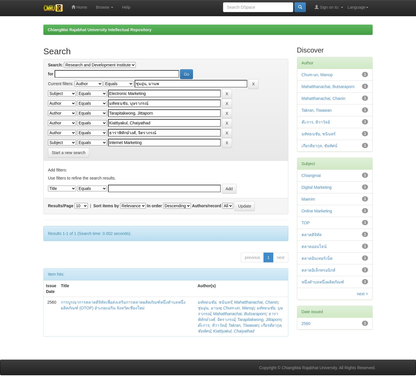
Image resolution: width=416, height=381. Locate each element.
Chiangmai (311, 175)
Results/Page (60, 205)
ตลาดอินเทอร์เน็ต (317, 258)
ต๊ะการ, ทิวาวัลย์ (212, 325)
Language (358, 7)
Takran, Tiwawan (243, 325)
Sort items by (106, 205)
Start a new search (69, 152)
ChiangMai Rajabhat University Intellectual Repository (99, 29)
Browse (105, 7)
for (50, 74)
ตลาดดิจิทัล (312, 234)
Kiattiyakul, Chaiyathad (233, 331)
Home (79, 7)
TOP (306, 223)
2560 (306, 323)
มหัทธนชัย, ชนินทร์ (215, 302)
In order (154, 205)
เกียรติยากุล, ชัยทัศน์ (320, 145)
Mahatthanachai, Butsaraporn (239, 313)
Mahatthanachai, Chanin (256, 302)
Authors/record (206, 205)
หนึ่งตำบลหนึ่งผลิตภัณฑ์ (323, 282)
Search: (55, 65)
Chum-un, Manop (238, 308)
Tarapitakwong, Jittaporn (259, 319)
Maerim (308, 199)
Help (126, 7)
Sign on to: (329, 7)
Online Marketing (317, 211)
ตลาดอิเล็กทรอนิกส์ (318, 270)
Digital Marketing (317, 187)
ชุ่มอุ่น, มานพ (209, 308)
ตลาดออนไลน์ (314, 246)
